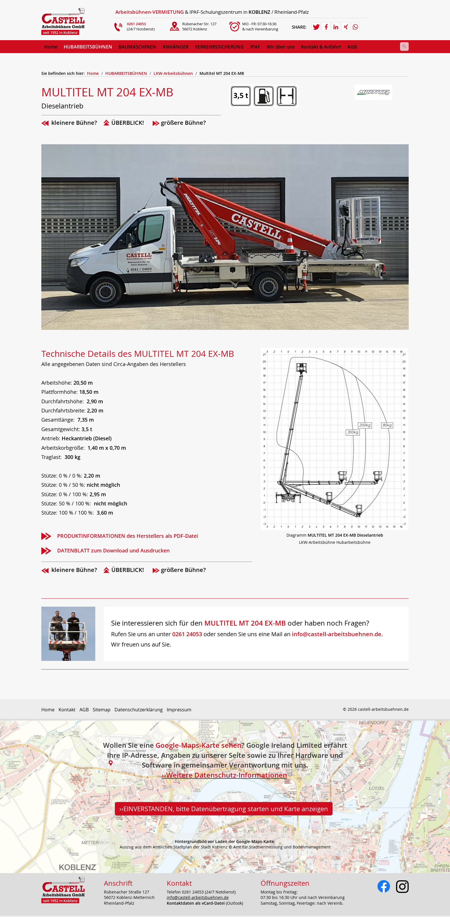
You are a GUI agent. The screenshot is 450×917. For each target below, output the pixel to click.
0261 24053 (187, 634)
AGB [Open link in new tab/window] (352, 47)
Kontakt (67, 709)
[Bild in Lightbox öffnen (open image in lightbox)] (334, 439)
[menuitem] (51, 46)
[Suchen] (404, 46)
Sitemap (101, 709)
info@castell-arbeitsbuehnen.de (336, 634)
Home (50, 47)
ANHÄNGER (175, 47)
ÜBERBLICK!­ (127, 122)
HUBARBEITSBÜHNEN (88, 47)
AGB (84, 709)
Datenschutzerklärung (139, 709)
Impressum (179, 709)
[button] (316, 27)
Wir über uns (281, 47)
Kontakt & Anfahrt (321, 47)
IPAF (255, 47)
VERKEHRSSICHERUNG (219, 47)
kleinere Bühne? (74, 122)
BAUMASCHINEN (137, 47)
